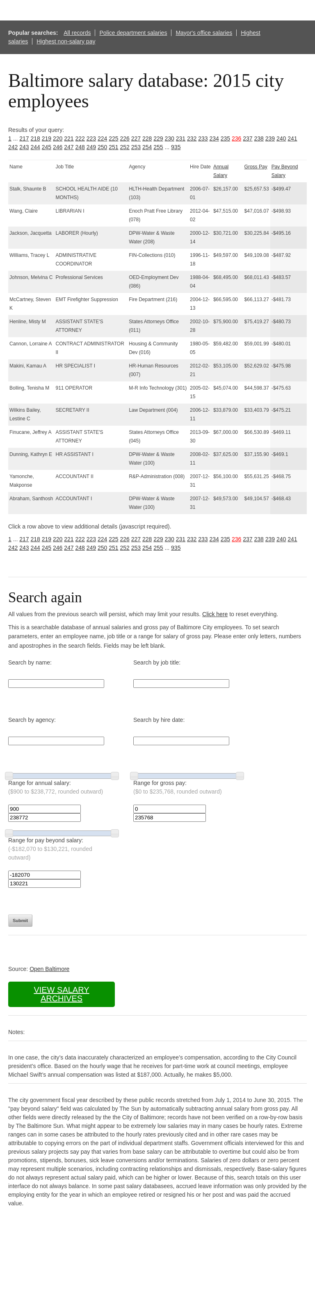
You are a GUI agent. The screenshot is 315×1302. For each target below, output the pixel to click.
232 (191, 138)
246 (57, 147)
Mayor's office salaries (204, 32)
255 (158, 147)
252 (125, 147)
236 (236, 138)
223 (91, 138)
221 (68, 138)
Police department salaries (133, 32)
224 (102, 138)
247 (68, 147)
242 (13, 147)
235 (225, 138)
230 (169, 138)
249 (91, 147)
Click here (215, 614)
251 (113, 147)
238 (259, 138)
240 (281, 138)
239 (270, 138)
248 (80, 147)
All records (77, 32)
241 (292, 138)
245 (46, 147)
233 (203, 138)
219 (46, 138)
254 (147, 147)
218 (35, 138)
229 (158, 138)
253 (136, 147)
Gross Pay (255, 167)
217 (24, 138)
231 (180, 138)
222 (80, 138)
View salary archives (61, 994)
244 (35, 147)
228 (147, 138)
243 (24, 147)
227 (136, 138)
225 (113, 138)
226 (125, 138)
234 (214, 138)
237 (247, 138)
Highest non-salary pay (66, 41)
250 (102, 147)
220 (57, 138)
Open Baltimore (49, 969)
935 (175, 147)
